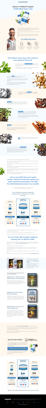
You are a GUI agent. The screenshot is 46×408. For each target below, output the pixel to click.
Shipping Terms (23, 402)
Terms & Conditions (12, 402)
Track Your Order (34, 402)
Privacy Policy (7, 402)
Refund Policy (18, 402)
